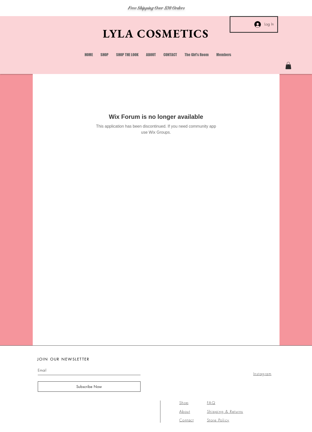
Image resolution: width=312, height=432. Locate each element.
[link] (288, 65)
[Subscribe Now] (89, 386)
